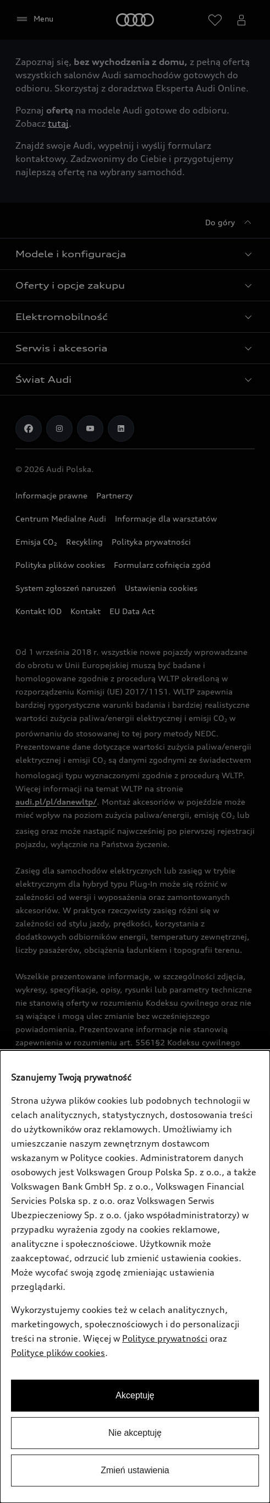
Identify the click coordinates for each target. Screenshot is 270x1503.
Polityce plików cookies (58, 1352)
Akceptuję (134, 1395)
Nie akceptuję (135, 1432)
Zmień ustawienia (135, 1470)
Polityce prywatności (164, 1338)
